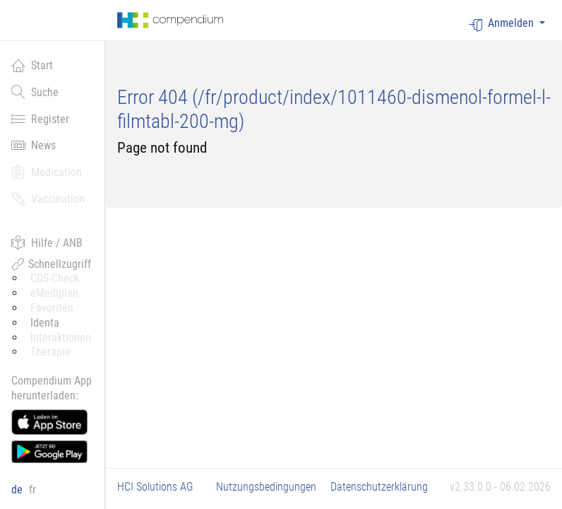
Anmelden (503, 23)
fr (32, 489)
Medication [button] (46, 172)
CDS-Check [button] (54, 278)
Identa (44, 322)
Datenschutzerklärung (379, 486)
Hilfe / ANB (47, 242)
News (33, 145)
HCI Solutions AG (155, 486)
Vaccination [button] (48, 199)
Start (32, 65)
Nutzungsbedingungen (266, 486)
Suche (35, 92)
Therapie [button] (50, 351)
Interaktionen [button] (60, 337)
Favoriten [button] (51, 308)
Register (40, 119)
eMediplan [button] (54, 293)
